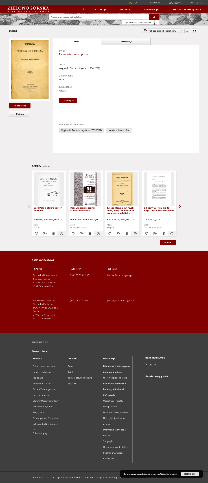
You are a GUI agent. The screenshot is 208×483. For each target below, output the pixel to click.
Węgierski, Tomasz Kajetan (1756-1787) (79, 68)
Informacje (151, 9)
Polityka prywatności (113, 452)
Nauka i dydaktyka (42, 371)
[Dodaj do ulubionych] (186, 31)
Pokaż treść (20, 105)
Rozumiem (189, 474)
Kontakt (107, 435)
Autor (71, 366)
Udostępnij (175, 2)
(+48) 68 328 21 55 (79, 275)
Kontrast (156, 2)
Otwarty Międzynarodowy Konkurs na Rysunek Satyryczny (46, 406)
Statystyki (108, 441)
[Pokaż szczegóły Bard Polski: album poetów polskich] (61, 233)
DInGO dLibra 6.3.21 (87, 477)
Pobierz (17, 114)
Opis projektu (110, 406)
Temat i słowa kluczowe (80, 377)
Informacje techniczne (114, 429)
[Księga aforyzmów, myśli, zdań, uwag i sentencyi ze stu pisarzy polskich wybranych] (122, 189)
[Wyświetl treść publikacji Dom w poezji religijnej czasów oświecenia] (90, 233)
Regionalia (38, 377)
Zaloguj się (195, 2)
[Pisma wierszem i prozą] (30, 69)
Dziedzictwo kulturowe (44, 366)
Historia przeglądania (186, 9)
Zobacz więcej (40, 433)
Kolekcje (100, 9)
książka (63, 90)
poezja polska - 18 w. (119, 130)
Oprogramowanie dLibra (115, 447)
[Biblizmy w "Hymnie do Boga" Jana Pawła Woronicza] (159, 189)
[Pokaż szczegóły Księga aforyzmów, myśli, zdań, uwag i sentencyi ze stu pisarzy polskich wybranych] (134, 233)
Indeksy (125, 9)
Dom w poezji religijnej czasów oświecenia (82, 209)
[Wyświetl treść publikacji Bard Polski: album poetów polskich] (53, 233)
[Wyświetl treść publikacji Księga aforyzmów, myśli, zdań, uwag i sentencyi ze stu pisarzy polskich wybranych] (126, 233)
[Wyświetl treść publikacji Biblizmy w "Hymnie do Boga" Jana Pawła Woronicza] (163, 233)
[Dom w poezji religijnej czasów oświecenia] (86, 189)
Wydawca (73, 383)
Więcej (168, 242)
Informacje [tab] (126, 41)
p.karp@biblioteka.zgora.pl (121, 300)
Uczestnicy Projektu (113, 400)
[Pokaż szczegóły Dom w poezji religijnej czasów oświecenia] (98, 233)
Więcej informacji (168, 474)
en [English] (135, 3)
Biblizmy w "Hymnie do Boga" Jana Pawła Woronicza (159, 209)
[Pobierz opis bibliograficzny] (44, 233)
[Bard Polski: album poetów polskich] (49, 189)
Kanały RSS (108, 458)
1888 (61, 79)
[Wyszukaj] (154, 17)
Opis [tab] (76, 41)
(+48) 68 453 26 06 (79, 300)
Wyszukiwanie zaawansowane (138, 22)
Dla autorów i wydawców (115, 412)
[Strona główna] (84, 9)
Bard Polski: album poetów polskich (48, 209)
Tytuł (70, 371)
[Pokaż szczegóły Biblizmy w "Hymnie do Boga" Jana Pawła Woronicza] (171, 233)
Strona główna (40, 351)
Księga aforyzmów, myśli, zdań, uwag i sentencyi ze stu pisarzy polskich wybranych (120, 210)
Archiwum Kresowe (42, 383)
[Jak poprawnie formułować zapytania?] (157, 22)
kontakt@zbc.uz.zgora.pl (119, 275)
